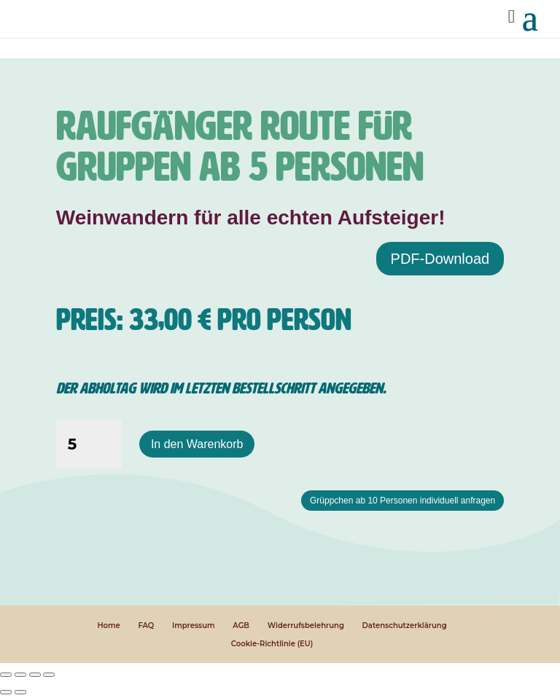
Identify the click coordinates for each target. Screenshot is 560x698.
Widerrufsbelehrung (306, 625)
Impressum (193, 625)
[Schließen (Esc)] (49, 674)
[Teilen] (35, 674)
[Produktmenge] (89, 444)
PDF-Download (440, 259)
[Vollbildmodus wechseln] (20, 674)
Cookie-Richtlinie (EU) (272, 643)
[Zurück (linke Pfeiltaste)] (6, 692)
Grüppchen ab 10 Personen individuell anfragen (402, 500)
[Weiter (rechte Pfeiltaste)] (20, 692)
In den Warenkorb (197, 444)
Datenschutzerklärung (404, 625)
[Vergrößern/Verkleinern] (6, 674)
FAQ (146, 625)
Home (108, 625)
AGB (241, 625)
